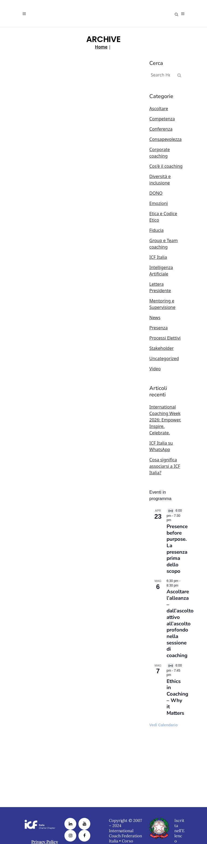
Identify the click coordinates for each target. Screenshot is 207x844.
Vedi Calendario (163, 725)
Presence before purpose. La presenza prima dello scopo (177, 549)
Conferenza (160, 129)
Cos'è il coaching (165, 166)
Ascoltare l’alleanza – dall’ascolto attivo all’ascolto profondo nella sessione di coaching (180, 623)
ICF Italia (158, 257)
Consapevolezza (165, 139)
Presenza (158, 328)
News (154, 317)
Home (101, 47)
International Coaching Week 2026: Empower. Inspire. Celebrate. (165, 420)
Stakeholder (161, 348)
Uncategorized (164, 358)
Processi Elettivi (165, 338)
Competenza (162, 119)
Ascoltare (158, 108)
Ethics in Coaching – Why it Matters (177, 697)
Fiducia (156, 230)
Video (155, 369)
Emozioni (158, 203)
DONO (156, 193)
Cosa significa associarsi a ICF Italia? (164, 466)
